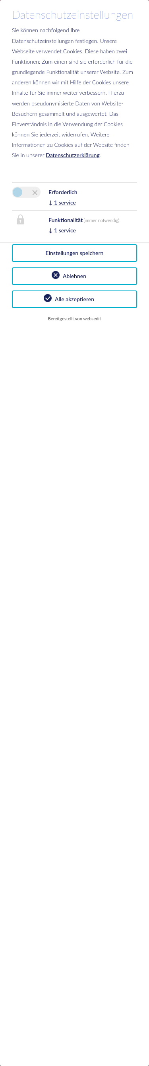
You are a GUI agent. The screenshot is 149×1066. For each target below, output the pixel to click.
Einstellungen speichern (75, 252)
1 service (62, 202)
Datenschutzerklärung (73, 155)
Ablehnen (74, 276)
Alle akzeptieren (74, 299)
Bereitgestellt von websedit (74, 318)
